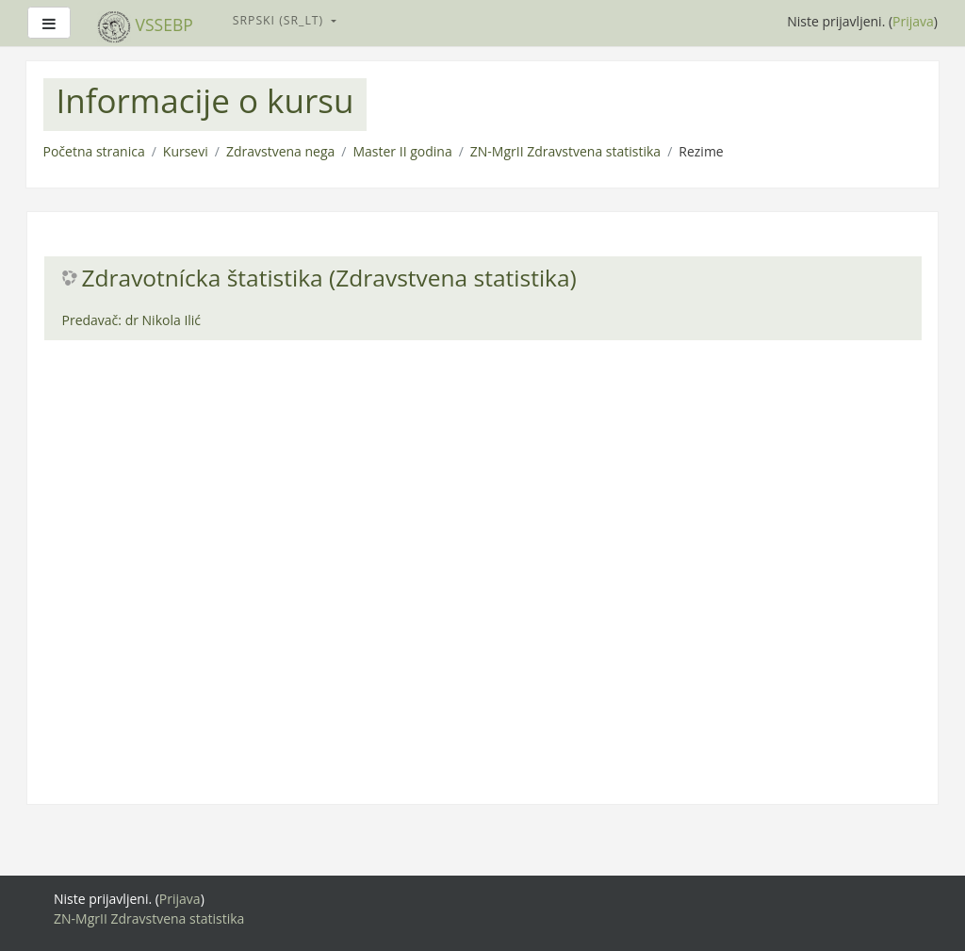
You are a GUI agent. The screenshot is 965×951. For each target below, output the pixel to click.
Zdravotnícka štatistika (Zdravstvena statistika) (329, 278)
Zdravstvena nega (280, 151)
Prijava (913, 21)
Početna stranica (94, 151)
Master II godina (401, 151)
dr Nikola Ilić (163, 320)
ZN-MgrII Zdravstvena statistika (565, 151)
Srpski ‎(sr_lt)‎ (280, 20)
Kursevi (185, 151)
